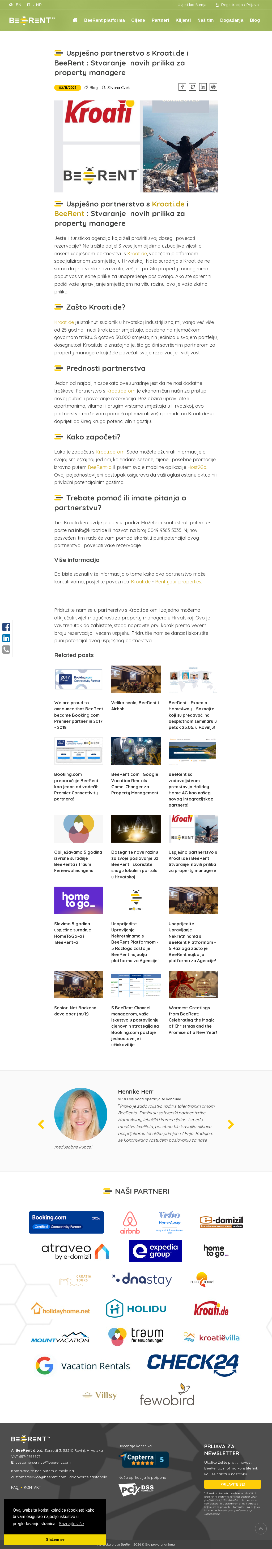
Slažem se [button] (55, 1539)
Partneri (160, 20)
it (29, 5)
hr (39, 5)
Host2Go (196, 467)
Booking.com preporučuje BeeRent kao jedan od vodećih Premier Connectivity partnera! (76, 787)
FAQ (15, 1487)
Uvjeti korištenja (192, 5)
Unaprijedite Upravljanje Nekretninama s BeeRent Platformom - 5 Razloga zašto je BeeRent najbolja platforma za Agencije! (135, 942)
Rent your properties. (178, 582)
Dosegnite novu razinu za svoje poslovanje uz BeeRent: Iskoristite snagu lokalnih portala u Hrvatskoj (134, 864)
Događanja (231, 20)
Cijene (138, 20)
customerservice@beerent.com (43, 1462)
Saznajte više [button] (71, 1523)
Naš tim (205, 20)
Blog (255, 20)
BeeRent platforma (104, 20)
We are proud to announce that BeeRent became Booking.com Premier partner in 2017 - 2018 (78, 715)
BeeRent (70, 213)
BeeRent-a (100, 467)
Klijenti (183, 20)
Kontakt (32, 1487)
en (18, 5)
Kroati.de (167, 203)
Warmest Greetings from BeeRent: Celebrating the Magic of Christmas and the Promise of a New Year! (193, 1020)
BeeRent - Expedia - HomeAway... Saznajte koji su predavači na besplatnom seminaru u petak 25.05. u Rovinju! (193, 715)
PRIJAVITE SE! (232, 1484)
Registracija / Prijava (237, 5)
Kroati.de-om (121, 391)
